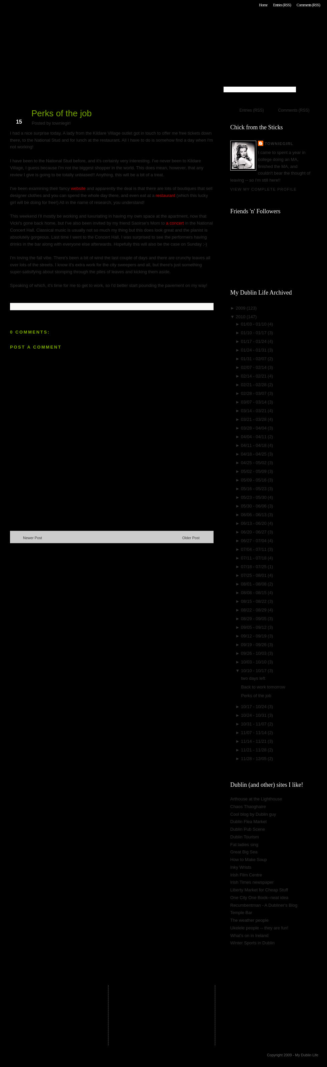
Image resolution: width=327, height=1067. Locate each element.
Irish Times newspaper (252, 882)
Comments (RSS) (308, 5)
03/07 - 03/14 (254, 402)
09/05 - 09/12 (254, 627)
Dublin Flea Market (248, 821)
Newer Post (32, 538)
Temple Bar (241, 912)
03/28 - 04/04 (254, 428)
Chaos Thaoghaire (248, 806)
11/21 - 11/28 (254, 749)
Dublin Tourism (244, 836)
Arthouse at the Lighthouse (256, 798)
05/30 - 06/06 (254, 506)
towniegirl (279, 143)
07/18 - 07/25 (254, 566)
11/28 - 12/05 (254, 758)
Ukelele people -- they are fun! (259, 927)
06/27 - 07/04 (254, 540)
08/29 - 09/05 (254, 618)
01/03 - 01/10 (254, 324)
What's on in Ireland (249, 935)
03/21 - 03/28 (254, 419)
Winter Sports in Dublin (252, 942)
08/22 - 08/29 (254, 609)
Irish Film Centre (246, 874)
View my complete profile (263, 189)
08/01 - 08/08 (254, 583)
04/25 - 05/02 (254, 462)
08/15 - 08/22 (254, 601)
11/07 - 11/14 (254, 732)
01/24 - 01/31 (254, 350)
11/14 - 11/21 (254, 741)
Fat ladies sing (244, 844)
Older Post (191, 538)
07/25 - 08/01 (254, 575)
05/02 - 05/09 (254, 471)
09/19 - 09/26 (254, 644)
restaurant (164, 195)
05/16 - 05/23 (254, 488)
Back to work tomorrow (263, 686)
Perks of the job (61, 113)
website (78, 188)
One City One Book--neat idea (259, 897)
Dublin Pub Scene (247, 829)
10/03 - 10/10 (254, 661)
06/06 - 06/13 (254, 514)
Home (263, 5)
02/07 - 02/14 (254, 367)
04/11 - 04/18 (254, 445)
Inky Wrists (240, 867)
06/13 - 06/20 (254, 523)
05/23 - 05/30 (254, 497)
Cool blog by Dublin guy (253, 814)
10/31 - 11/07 (254, 723)
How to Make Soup (248, 859)
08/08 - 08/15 (254, 592)
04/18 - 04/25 (254, 454)
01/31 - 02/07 (254, 358)
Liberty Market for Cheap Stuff (259, 889)
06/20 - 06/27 (254, 532)
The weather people (249, 920)
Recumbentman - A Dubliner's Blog (263, 905)
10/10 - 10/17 (254, 670)
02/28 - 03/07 (254, 393)
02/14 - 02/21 (254, 376)
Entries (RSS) (282, 5)
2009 (241, 308)
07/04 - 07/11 (254, 549)
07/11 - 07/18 (254, 557)
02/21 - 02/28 (254, 384)
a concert (175, 223)
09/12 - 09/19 (254, 635)
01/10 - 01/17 (254, 332)
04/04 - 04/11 (254, 436)
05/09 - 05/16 (254, 480)
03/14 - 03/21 (254, 410)
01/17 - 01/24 (254, 341)
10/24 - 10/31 (254, 715)
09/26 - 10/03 (254, 653)
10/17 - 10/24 (254, 706)
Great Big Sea (244, 851)
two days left (253, 678)
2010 (241, 316)
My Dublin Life (95, 23)
